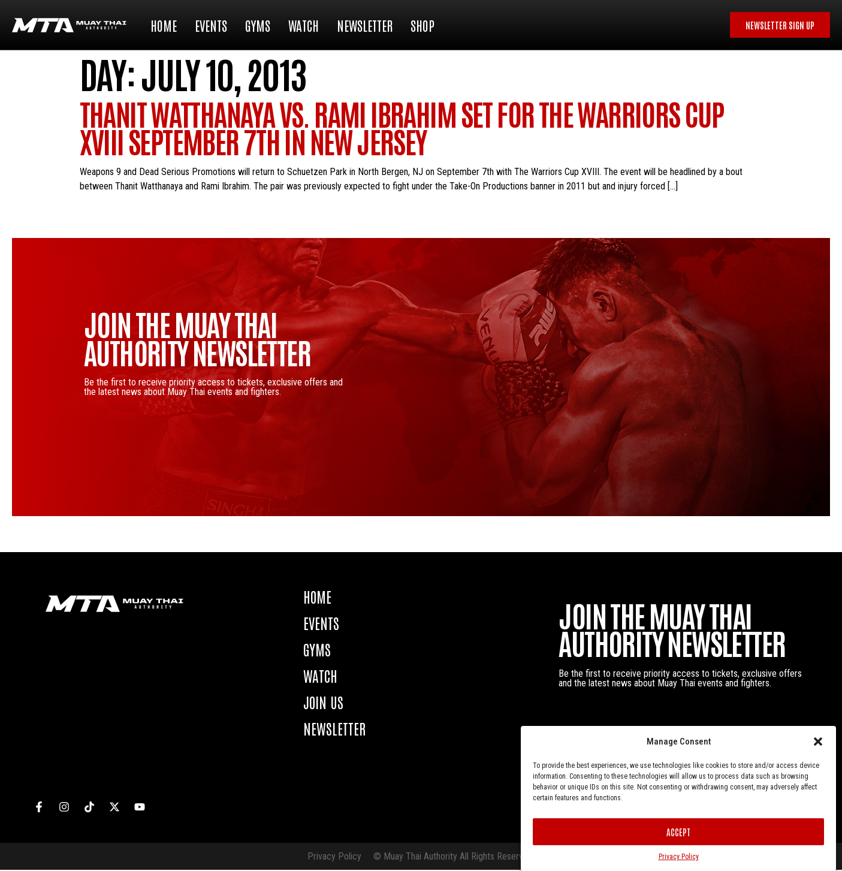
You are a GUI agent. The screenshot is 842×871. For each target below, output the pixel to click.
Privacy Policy (679, 856)
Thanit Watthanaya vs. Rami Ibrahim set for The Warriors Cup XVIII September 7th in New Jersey (402, 128)
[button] (818, 742)
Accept (678, 831)
